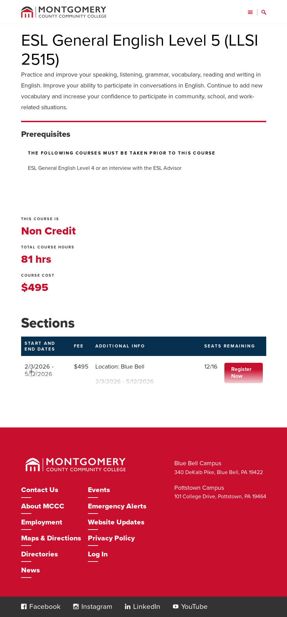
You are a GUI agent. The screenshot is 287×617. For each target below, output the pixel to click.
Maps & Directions (51, 538)
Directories (39, 554)
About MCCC (42, 506)
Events (99, 490)
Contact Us (39, 490)
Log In (98, 554)
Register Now (241, 372)
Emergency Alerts (117, 506)
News (30, 570)
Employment (41, 522)
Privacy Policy (111, 538)
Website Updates (116, 522)
